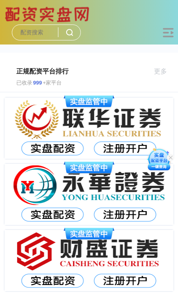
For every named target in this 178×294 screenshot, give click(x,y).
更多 (164, 71)
